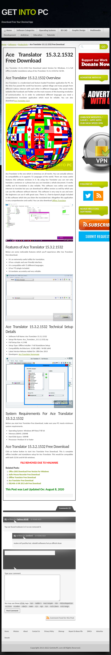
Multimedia (95, 30)
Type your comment (13, 573)
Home (9, 30)
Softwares (12, 44)
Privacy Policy (49, 631)
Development (10, 35)
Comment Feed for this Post (62, 618)
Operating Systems (47, 30)
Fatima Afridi (22, 519)
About (25, 631)
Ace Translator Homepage (29, 354)
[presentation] (25, 561)
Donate (7, 638)
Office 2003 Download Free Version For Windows (29, 471)
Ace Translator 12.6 (22, 101)
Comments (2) (65, 508)
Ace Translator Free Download (21, 480)
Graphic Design (78, 30)
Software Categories (25, 30)
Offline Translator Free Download (22, 477)
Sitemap (61, 631)
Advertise (99, 631)
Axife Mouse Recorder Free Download (24, 474)
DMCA (89, 631)
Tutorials (51, 35)
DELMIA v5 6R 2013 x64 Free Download (25, 483)
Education (38, 35)
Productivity (23, 44)
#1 (6, 519)
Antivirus (25, 35)
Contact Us (36, 631)
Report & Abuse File (76, 631)
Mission (16, 631)
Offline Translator (59, 200)
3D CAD (64, 30)
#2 (15, 535)
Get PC (25, 12)
